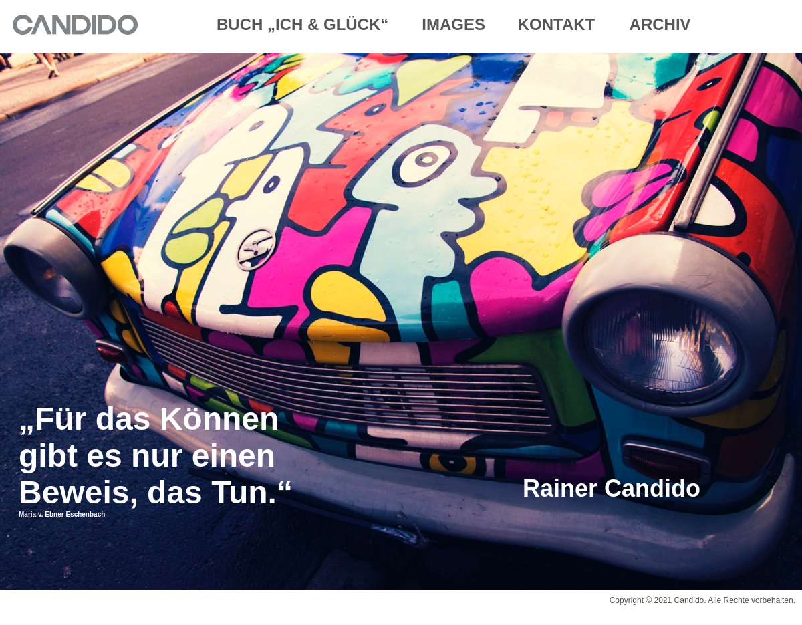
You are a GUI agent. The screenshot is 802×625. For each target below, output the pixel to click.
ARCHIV (660, 24)
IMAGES (455, 24)
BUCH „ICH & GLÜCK (298, 24)
